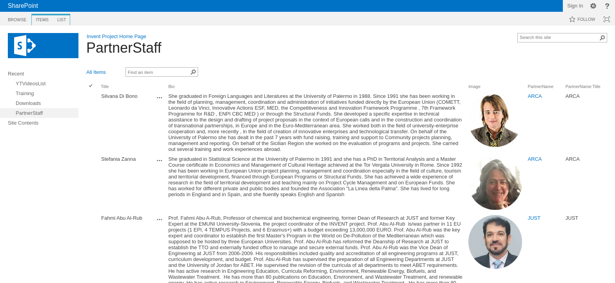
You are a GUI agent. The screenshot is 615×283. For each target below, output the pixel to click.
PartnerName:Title (583, 86)
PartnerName (540, 86)
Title (105, 86)
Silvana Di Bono (119, 96)
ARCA (535, 96)
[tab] (17, 18)
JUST (534, 218)
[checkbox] (91, 123)
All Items (96, 72)
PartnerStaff (123, 48)
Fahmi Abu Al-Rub (121, 218)
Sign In (575, 6)
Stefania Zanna (118, 159)
